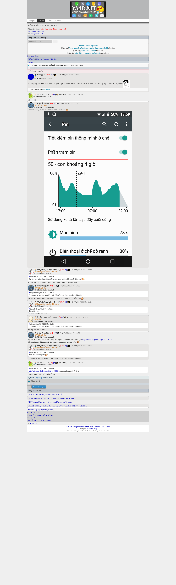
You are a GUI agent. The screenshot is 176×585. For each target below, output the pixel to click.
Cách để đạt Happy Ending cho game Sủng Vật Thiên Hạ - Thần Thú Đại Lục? (57, 406)
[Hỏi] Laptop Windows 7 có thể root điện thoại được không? (50, 402)
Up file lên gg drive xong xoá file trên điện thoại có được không (52, 398)
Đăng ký (40, 31)
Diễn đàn (31, 59)
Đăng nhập (32, 31)
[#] (52, 75)
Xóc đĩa (49, 21)
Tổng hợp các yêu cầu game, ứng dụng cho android (88, 48)
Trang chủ (32, 21)
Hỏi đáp (53, 59)
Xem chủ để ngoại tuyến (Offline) (40, 415)
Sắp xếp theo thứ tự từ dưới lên (39, 420)
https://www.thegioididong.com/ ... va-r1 (97, 339)
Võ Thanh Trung (92, 429)
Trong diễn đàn (33, 418)
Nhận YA (58, 21)
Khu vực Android (42, 59)
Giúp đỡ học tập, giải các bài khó (87, 53)
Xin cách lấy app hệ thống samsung (41, 410)
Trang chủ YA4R (36, 34)
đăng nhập (38, 378)
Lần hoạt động (32, 56)
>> (33, 68)
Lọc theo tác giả (33, 413)
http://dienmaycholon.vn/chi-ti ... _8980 (43, 371)
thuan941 (46, 89)
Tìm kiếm (30, 62)
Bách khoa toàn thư (88, 50)
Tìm (55, 41)
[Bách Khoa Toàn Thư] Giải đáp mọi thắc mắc (45, 394)
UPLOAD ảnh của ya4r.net (88, 46)
